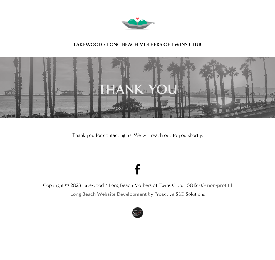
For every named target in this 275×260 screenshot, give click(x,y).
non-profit (218, 196)
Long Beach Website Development (108, 205)
